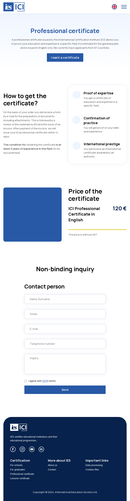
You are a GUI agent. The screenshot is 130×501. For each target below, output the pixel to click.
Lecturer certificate (20, 478)
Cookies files (92, 469)
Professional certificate (22, 474)
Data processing (94, 465)
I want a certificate (65, 57)
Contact (52, 469)
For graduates (17, 469)
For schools (16, 465)
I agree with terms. (42, 381)
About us (52, 465)
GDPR (45, 380)
